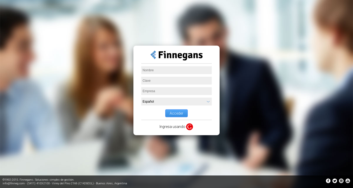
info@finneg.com (14, 183)
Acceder (176, 113)
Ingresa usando (172, 127)
